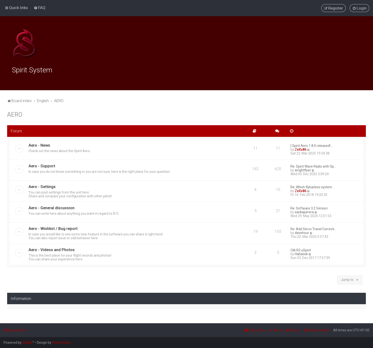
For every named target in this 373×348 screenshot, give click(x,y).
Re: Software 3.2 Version (309, 207)
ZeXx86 (300, 149)
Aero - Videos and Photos (52, 249)
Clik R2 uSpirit (300, 249)
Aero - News (39, 144)
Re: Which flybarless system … (312, 186)
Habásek (301, 253)
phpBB (27, 342)
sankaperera (304, 211)
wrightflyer (303, 169)
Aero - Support (42, 165)
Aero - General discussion (51, 207)
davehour (302, 232)
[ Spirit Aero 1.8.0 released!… (311, 145)
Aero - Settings (42, 186)
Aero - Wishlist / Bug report (53, 227)
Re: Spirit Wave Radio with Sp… (313, 166)
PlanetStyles (61, 342)
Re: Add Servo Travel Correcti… (313, 228)
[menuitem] (40, 7)
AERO (14, 113)
